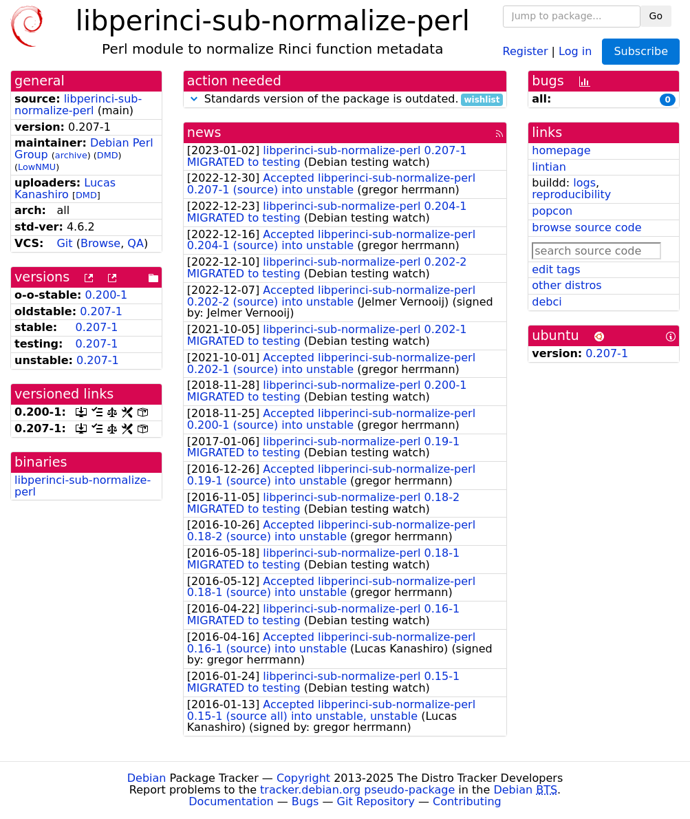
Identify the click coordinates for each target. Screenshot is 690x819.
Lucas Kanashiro (65, 188)
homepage (561, 150)
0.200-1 (106, 294)
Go (655, 15)
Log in (575, 50)
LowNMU (37, 167)
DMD (107, 155)
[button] (194, 98)
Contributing (467, 801)
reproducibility (571, 194)
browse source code (586, 227)
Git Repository (376, 801)
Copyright (303, 778)
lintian (549, 166)
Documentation (230, 801)
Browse (100, 243)
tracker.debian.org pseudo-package (357, 789)
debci (546, 301)
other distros (566, 285)
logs (584, 182)
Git (64, 243)
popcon (552, 210)
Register (525, 50)
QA (135, 243)
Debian (146, 778)
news (204, 132)
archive (71, 155)
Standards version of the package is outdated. (345, 99)
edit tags (556, 269)
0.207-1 (101, 311)
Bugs (305, 801)
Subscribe (641, 51)
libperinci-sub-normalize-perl (78, 104)
